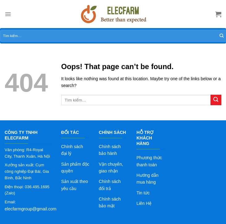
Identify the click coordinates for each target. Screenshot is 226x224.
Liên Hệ (143, 203)
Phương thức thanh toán (149, 161)
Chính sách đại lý (72, 150)
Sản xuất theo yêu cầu (74, 185)
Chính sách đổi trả (110, 185)
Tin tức (143, 192)
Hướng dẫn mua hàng (147, 179)
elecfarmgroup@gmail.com (31, 208)
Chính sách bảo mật (110, 202)
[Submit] (216, 100)
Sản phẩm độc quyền (75, 167)
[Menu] (8, 14)
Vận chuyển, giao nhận (111, 167)
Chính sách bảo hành (110, 150)
